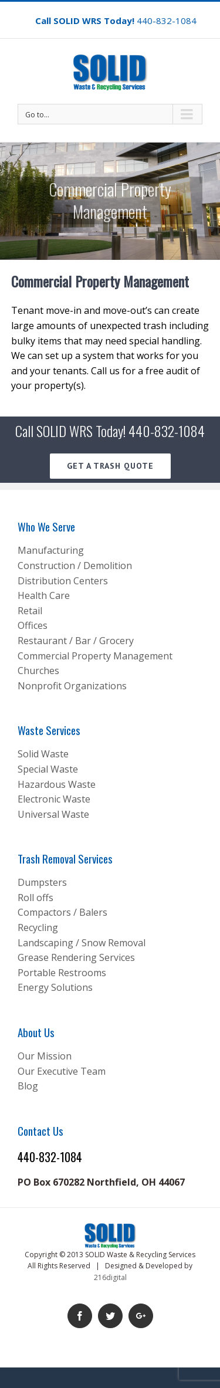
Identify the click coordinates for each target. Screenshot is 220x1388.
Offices (33, 625)
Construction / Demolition (75, 565)
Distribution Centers (63, 580)
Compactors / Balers (62, 912)
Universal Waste (53, 814)
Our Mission (45, 1056)
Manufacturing (51, 550)
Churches (38, 670)
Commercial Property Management (95, 655)
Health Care (44, 595)
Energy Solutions (55, 987)
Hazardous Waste (57, 784)
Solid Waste (43, 753)
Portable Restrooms (62, 972)
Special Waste (48, 769)
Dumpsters (42, 882)
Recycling (38, 927)
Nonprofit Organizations (72, 685)
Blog (28, 1085)
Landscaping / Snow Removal (81, 942)
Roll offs (35, 897)
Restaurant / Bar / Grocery (76, 640)
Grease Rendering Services (76, 957)
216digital (110, 1277)
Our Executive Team (62, 1071)
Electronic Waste (54, 799)
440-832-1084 (167, 20)
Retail (30, 610)
